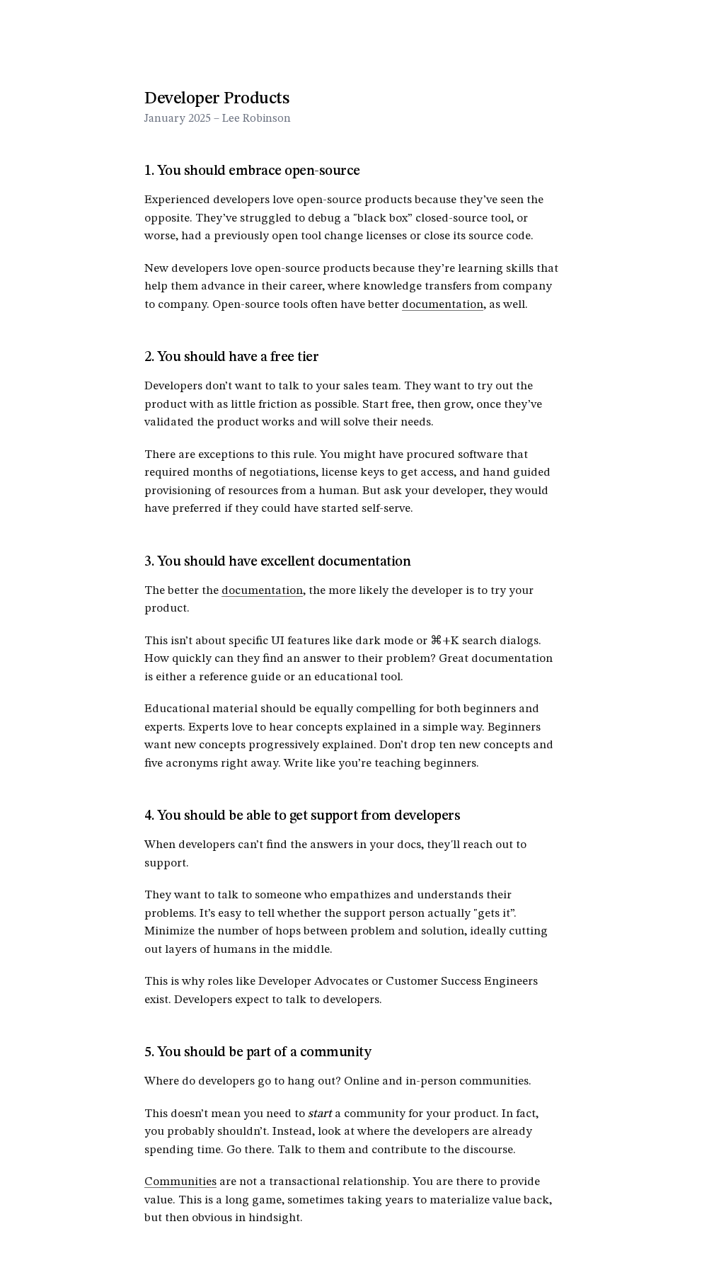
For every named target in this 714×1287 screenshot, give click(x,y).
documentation (442, 305)
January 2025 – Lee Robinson (217, 119)
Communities (180, 1182)
